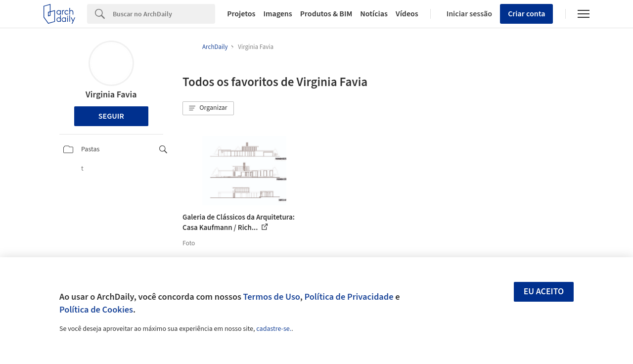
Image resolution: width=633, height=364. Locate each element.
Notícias (374, 14)
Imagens (277, 14)
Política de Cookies (96, 309)
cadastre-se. (273, 329)
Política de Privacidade (348, 296)
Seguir (111, 116)
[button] (208, 108)
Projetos (241, 14)
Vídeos (407, 14)
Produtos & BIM (326, 14)
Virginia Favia (111, 95)
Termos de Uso (271, 296)
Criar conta (526, 13)
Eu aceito (544, 291)
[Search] (164, 14)
